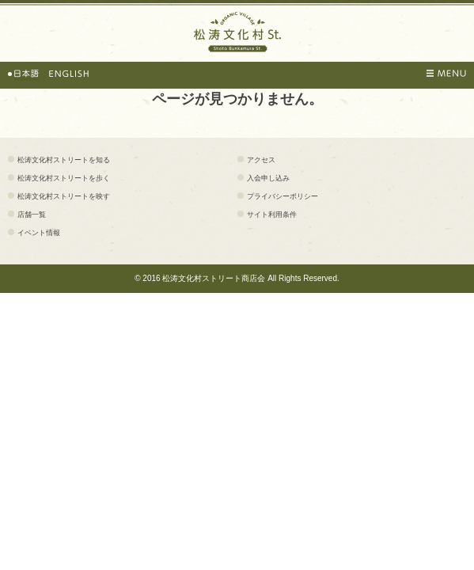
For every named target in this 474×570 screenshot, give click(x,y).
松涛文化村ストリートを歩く (63, 178)
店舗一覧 (31, 214)
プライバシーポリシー (282, 196)
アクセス (261, 160)
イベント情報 (38, 233)
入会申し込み (268, 178)
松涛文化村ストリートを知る (63, 160)
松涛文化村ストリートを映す (63, 196)
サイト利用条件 (272, 214)
